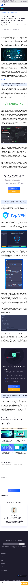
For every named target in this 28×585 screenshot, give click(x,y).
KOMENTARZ (4, 477)
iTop (14, 535)
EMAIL (3, 472)
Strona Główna (3, 12)
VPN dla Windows (14, 12)
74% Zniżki (24, 583)
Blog (8, 12)
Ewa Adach (3, 29)
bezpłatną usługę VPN (9, 157)
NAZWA (3, 467)
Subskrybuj (22, 543)
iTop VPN (6, 209)
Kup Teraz (14, 191)
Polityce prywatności (9, 2)
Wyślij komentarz (14, 490)
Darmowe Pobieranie (14, 188)
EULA (2, 576)
